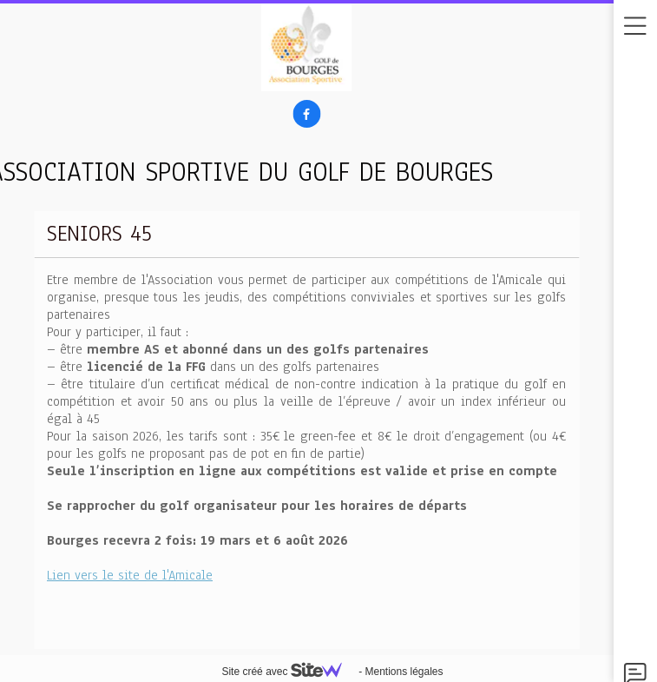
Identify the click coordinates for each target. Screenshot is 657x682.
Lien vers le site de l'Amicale (130, 575)
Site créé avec (288, 671)
